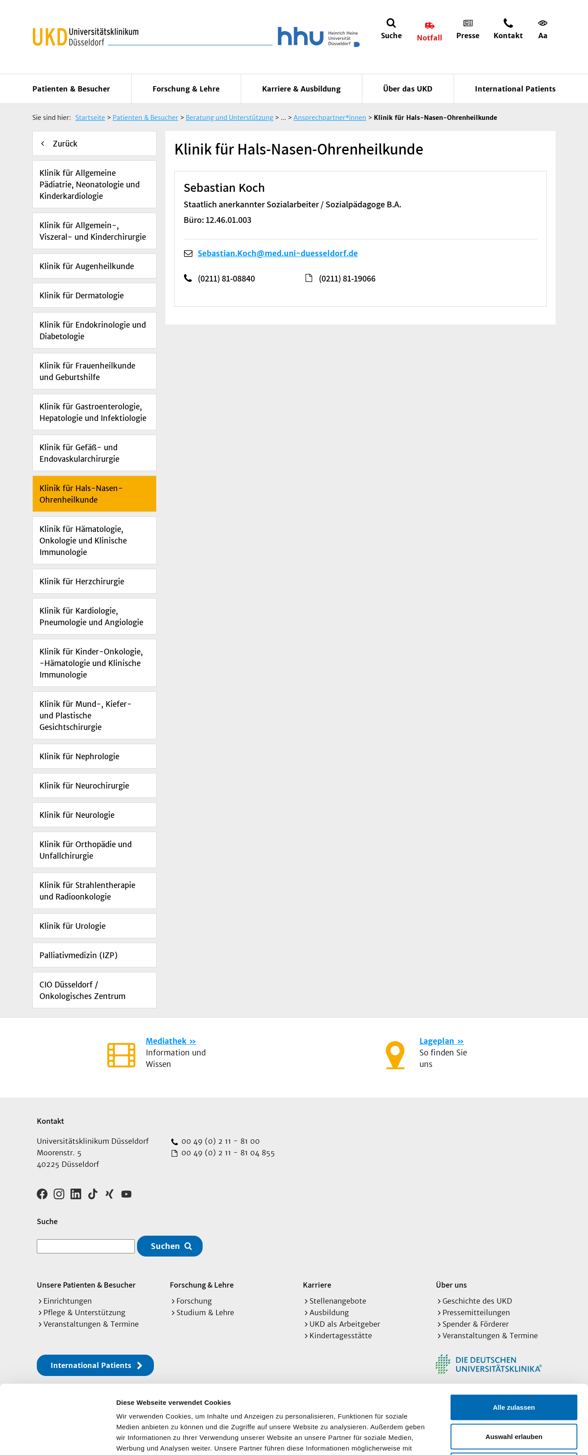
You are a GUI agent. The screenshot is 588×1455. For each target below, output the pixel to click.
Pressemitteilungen (476, 1312)
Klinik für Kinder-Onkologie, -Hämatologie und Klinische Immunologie (91, 663)
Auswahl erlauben (514, 1368)
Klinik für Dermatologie (81, 296)
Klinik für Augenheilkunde (86, 266)
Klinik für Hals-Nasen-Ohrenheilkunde (81, 494)
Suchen (165, 1246)
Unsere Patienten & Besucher (86, 1285)
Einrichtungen (67, 1300)
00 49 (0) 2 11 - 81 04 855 (227, 1152)
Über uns (451, 1285)
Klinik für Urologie (72, 926)
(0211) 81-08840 (226, 278)
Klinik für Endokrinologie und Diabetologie (92, 330)
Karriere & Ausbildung (301, 88)
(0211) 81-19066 (347, 278)
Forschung (194, 1300)
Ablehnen (514, 1396)
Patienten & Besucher (71, 88)
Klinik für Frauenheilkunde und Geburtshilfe (87, 371)
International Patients (515, 88)
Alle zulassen (514, 1338)
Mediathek (166, 1041)
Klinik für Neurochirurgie (84, 786)
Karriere (317, 1285)
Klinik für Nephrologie (79, 756)
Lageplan (436, 1041)
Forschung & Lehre (186, 88)
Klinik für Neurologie (76, 815)
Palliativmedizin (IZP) (78, 955)
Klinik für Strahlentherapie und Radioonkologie (87, 891)
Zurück (65, 144)
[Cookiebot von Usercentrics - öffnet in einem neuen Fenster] (57, 1437)
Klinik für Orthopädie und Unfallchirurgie (85, 850)
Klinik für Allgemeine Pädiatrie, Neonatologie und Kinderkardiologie (89, 184)
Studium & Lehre (205, 1312)
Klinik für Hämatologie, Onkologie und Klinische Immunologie (83, 540)
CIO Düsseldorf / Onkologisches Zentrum (82, 990)
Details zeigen (471, 1437)
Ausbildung (329, 1312)
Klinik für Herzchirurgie (81, 582)
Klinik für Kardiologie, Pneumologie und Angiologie (91, 616)
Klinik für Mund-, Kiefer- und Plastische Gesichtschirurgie (85, 715)
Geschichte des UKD (477, 1300)
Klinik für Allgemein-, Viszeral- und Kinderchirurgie (92, 231)
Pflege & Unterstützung (84, 1312)
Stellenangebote (338, 1300)
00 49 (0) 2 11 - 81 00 (219, 1141)
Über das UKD (407, 88)
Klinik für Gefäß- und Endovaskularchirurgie (79, 453)
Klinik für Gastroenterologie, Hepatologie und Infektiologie (92, 412)
